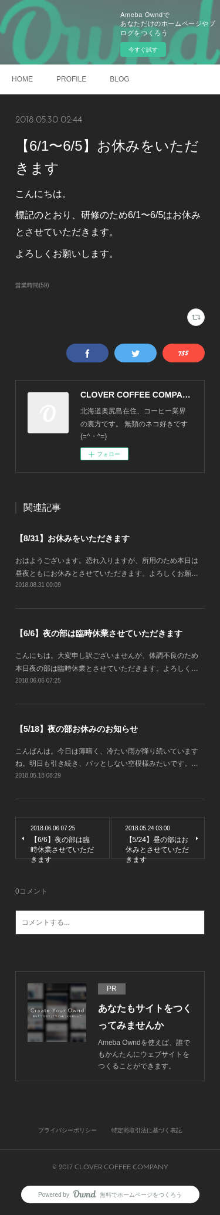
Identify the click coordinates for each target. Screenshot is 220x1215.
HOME (22, 79)
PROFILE (71, 79)
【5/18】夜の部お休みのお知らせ (76, 729)
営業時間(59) (32, 285)
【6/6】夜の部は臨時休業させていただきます (98, 633)
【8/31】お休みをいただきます (72, 538)
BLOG (119, 79)
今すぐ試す (143, 49)
